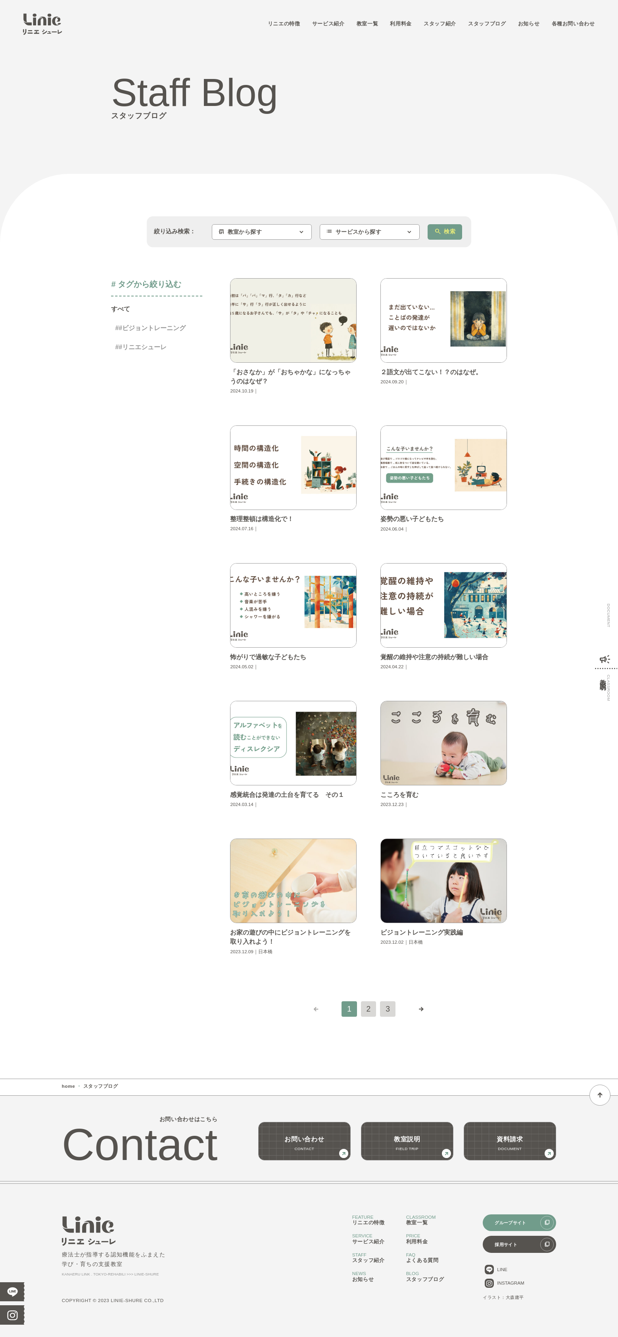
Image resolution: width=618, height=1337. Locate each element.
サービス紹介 (328, 24)
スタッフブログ (487, 24)
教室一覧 (367, 24)
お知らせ (529, 24)
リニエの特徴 (284, 24)
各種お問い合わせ (573, 24)
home (68, 1086)
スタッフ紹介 (440, 24)
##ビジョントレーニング (150, 328)
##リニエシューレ (141, 347)
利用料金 (401, 24)
